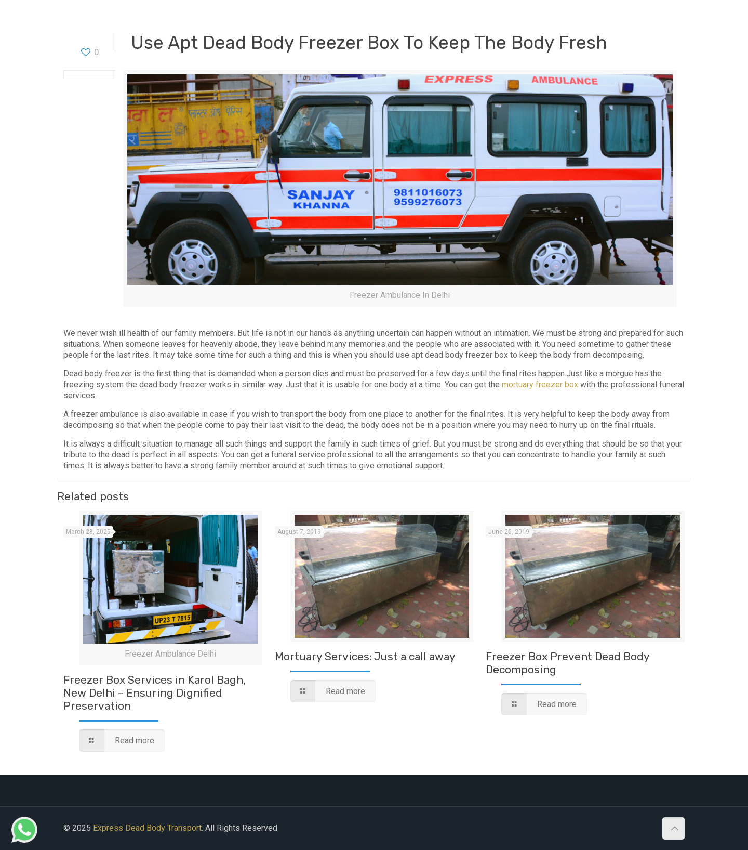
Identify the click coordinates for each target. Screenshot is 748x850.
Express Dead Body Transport (147, 828)
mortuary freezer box (540, 384)
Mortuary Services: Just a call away (365, 656)
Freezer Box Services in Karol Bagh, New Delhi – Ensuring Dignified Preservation (154, 692)
